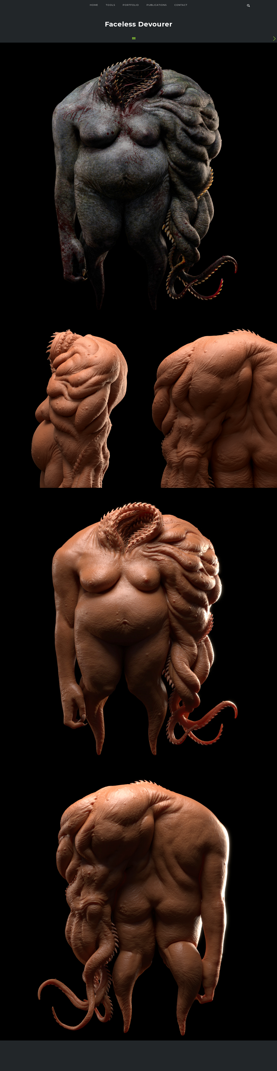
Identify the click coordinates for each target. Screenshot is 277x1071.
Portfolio (131, 4)
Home (94, 4)
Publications (157, 4)
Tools (110, 4)
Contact (180, 4)
